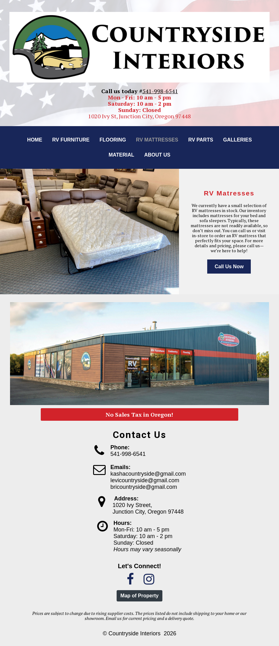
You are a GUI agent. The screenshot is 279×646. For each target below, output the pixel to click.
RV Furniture (71, 139)
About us (157, 154)
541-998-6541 (160, 91)
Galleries (237, 139)
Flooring (112, 139)
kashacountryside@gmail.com (148, 474)
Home (34, 139)
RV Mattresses (157, 139)
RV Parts (200, 139)
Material (121, 154)
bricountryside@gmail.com (143, 487)
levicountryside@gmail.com (144, 480)
